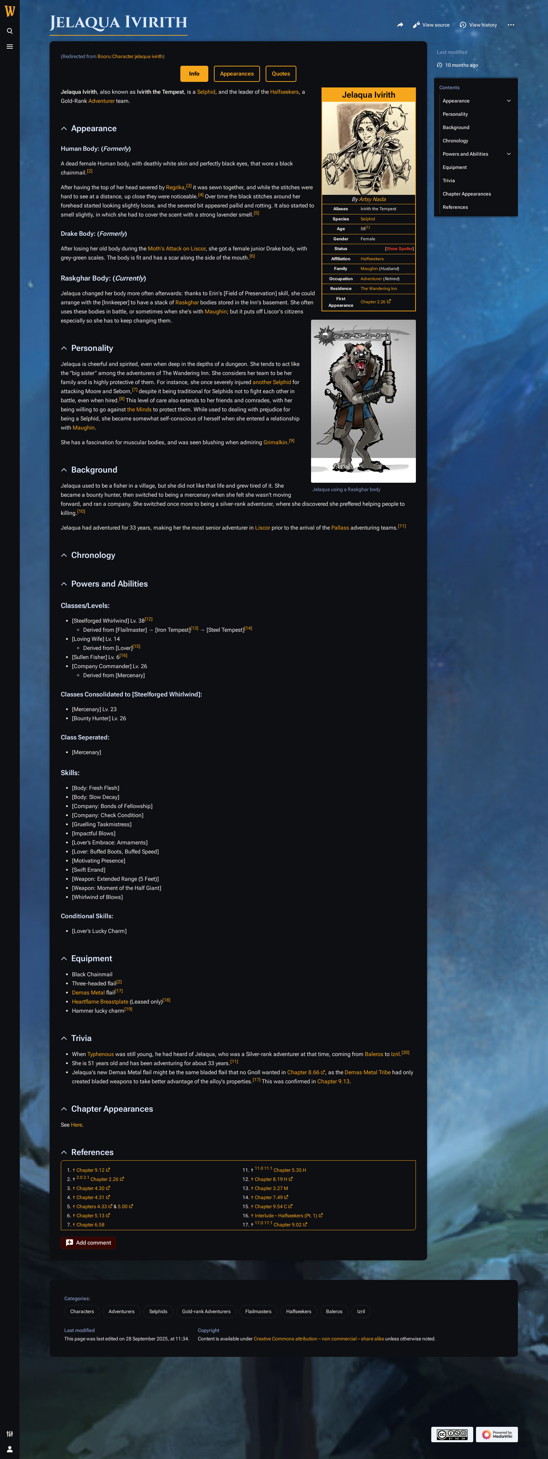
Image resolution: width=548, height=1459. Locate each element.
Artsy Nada (372, 199)
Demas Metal (88, 992)
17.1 (268, 1222)
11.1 (268, 1168)
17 (119, 990)
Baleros (374, 1054)
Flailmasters (258, 1311)
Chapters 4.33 (92, 1206)
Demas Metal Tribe (368, 1072)
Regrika (175, 187)
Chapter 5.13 (90, 1215)
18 (166, 1000)
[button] (88, 1243)
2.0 (79, 1177)
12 (148, 619)
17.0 (259, 1222)
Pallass (340, 527)
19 (128, 1009)
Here (76, 1124)
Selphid (368, 219)
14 (248, 628)
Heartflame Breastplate (100, 1001)
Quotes (281, 73)
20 (405, 1052)
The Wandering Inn (379, 288)
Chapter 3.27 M (271, 1188)
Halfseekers (372, 258)
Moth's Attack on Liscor (177, 248)
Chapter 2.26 (373, 301)
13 (194, 628)
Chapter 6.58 (90, 1224)
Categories (76, 1298)
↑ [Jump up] (73, 1170)
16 (123, 655)
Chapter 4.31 (90, 1197)
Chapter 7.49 (269, 1197)
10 (81, 511)
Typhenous (100, 1054)
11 (402, 526)
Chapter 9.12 (90, 1170)
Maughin (369, 268)
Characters (82, 1311)
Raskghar (187, 302)
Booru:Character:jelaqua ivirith (130, 56)
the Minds (139, 409)
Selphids (158, 1311)
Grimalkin (275, 442)
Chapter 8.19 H (271, 1179)
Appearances (237, 73)
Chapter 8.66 (303, 1072)
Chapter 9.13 (333, 1081)
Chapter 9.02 (288, 1224)
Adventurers (122, 1311)
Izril (395, 1054)
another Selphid (272, 382)
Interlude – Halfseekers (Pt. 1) (286, 1215)
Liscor (262, 527)
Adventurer (371, 278)
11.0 (259, 1168)
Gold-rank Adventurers (206, 1311)
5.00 (123, 1206)
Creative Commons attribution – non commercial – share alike (319, 1338)
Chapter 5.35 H (290, 1170)
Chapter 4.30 (90, 1188)
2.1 (86, 1177)
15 (136, 646)
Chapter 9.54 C (271, 1206)
